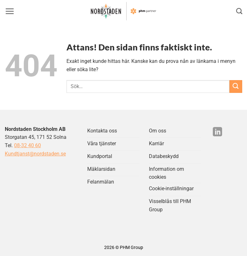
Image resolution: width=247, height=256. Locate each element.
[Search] (239, 11)
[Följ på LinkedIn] (217, 132)
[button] (9, 11)
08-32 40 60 (27, 145)
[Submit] (235, 86)
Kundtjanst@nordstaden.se (35, 154)
